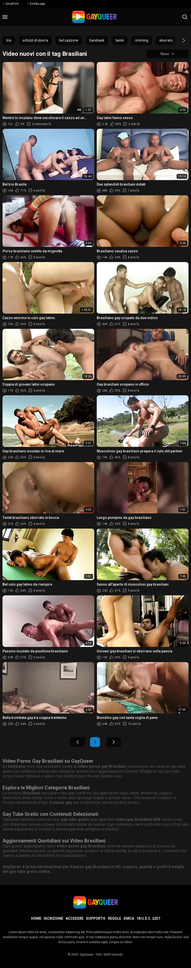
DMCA (129, 918)
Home (36, 918)
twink (119, 40)
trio (8, 40)
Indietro (77, 742)
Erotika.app (36, 3)
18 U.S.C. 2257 (148, 918)
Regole (114, 918)
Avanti (113, 742)
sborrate (166, 40)
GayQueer (86, 954)
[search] (185, 17)
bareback (97, 40)
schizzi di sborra (35, 40)
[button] (179, 40)
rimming (141, 40)
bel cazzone (68, 40)
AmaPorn (10, 3)
